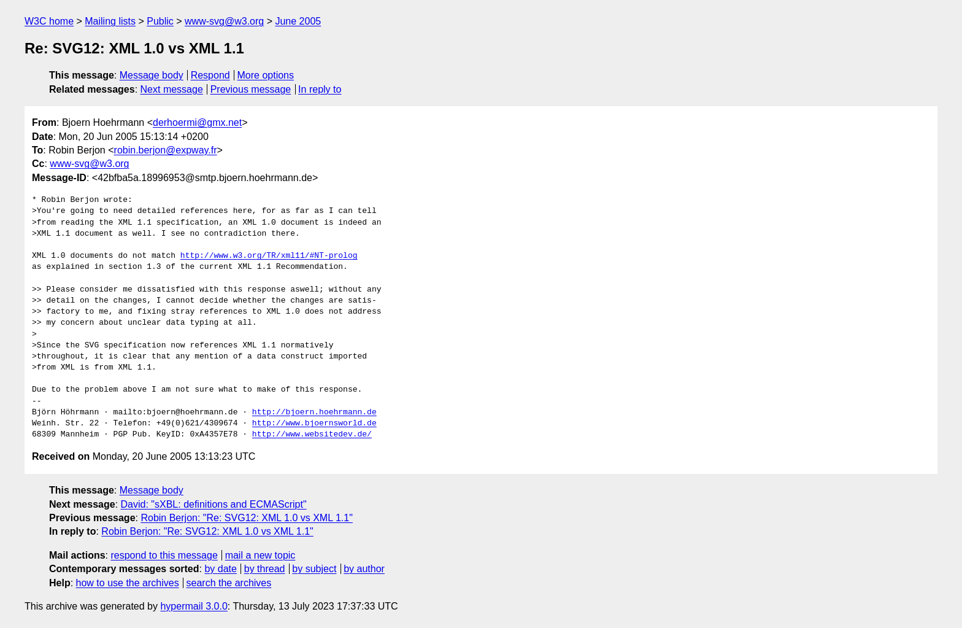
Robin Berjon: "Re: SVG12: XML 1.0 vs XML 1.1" (246, 518)
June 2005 (298, 21)
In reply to (319, 89)
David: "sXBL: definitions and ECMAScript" (214, 504)
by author (364, 569)
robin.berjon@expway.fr (165, 150)
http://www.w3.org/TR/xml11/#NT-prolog (269, 256)
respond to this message (163, 555)
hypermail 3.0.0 (193, 606)
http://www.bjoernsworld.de (314, 423)
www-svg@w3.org (224, 21)
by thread (264, 569)
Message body (151, 75)
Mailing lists (110, 21)
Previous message (250, 89)
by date (220, 569)
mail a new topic (260, 555)
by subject (314, 569)
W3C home (49, 21)
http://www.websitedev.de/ (312, 434)
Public (160, 21)
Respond (210, 75)
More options (265, 75)
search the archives (229, 583)
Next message (171, 89)
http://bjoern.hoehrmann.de (314, 412)
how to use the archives (127, 583)
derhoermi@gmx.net (197, 122)
